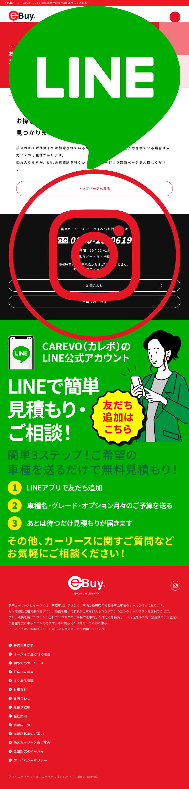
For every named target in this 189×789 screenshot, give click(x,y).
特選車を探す (24, 645)
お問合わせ (22, 698)
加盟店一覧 (22, 724)
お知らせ (20, 689)
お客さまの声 (24, 671)
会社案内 (20, 716)
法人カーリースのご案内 (32, 742)
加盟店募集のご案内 (29, 733)
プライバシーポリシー (30, 760)
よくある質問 (24, 680)
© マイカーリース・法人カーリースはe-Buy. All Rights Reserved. (53, 776)
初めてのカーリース (29, 663)
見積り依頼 (22, 707)
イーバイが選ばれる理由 (32, 654)
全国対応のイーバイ (29, 751)
